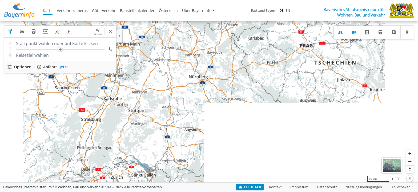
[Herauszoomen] (410, 161)
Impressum (299, 187)
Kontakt (275, 187)
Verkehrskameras (72, 10)
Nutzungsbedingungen (363, 187)
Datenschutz (327, 187)
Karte (48, 10)
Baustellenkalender (137, 10)
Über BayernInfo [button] (196, 10)
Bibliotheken (401, 187)
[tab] (340, 32)
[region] (209, 101)
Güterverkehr (104, 10)
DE (281, 10)
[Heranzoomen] (410, 154)
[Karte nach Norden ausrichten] (410, 169)
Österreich (168, 10)
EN (288, 10)
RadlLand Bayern (263, 10)
